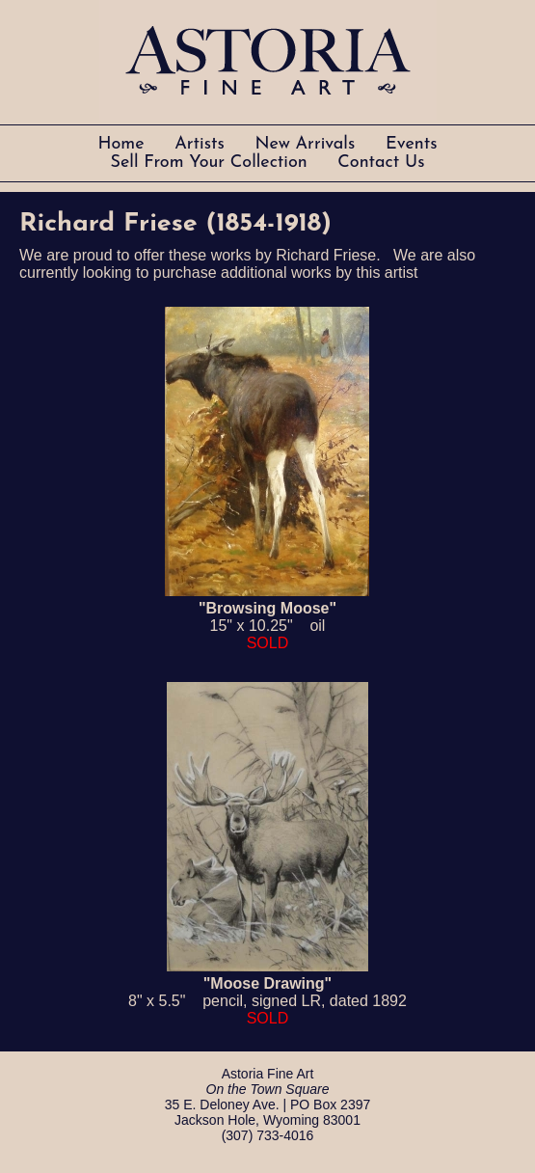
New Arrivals (307, 144)
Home (123, 144)
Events (412, 144)
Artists (201, 144)
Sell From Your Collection (212, 162)
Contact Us (380, 162)
